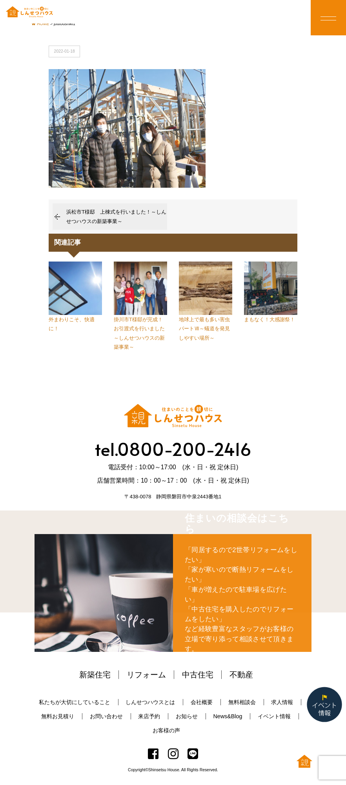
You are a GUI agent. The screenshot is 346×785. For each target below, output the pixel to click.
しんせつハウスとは (150, 702)
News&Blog (227, 716)
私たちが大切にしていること (74, 702)
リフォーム (146, 674)
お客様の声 (166, 730)
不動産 (241, 674)
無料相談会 (242, 702)
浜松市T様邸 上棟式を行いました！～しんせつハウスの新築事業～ (116, 216)
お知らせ (187, 716)
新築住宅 (95, 674)
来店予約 (149, 716)
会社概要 (202, 702)
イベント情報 (274, 716)
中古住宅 (197, 674)
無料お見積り (57, 716)
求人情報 (282, 702)
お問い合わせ (106, 716)
